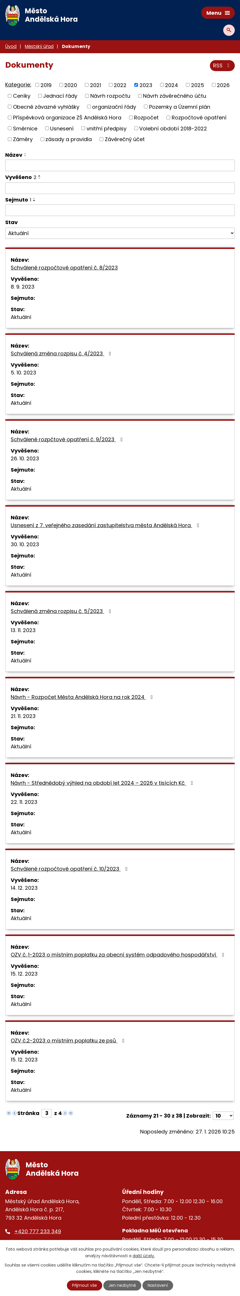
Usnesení (62, 128)
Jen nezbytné (122, 1285)
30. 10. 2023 (25, 544)
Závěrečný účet (125, 139)
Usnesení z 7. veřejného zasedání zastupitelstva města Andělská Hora (106, 525)
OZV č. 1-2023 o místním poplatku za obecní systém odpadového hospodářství (119, 954)
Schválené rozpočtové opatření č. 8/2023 (64, 267)
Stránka (28, 1113)
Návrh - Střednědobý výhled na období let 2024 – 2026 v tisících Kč (103, 783)
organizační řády (114, 106)
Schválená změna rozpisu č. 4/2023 (62, 353)
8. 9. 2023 (22, 286)
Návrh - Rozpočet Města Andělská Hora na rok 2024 (83, 697)
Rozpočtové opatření (199, 117)
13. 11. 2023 (23, 630)
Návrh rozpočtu (110, 95)
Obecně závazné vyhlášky (46, 106)
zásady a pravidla (68, 139)
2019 (46, 84)
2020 (70, 84)
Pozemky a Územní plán (179, 106)
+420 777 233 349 (37, 1231)
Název (13, 154)
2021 (95, 84)
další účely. (144, 1255)
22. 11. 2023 (24, 802)
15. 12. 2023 (24, 973)
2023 (146, 84)
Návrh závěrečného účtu (174, 95)
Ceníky (21, 95)
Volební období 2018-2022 (173, 128)
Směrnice (25, 128)
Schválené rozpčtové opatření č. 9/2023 (68, 439)
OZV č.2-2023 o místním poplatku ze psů (69, 1040)
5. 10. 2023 (23, 372)
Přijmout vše (84, 1285)
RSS (222, 65)
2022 (120, 84)
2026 (223, 84)
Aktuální (21, 317)
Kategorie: (18, 84)
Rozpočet (146, 117)
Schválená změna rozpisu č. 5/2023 (62, 611)
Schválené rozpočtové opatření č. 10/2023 (70, 868)
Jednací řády (60, 95)
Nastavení (158, 1285)
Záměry (23, 139)
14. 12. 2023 (24, 887)
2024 (171, 84)
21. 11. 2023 (23, 716)
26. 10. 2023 (25, 458)
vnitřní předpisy (107, 128)
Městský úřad (39, 46)
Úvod (11, 46)
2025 (197, 84)
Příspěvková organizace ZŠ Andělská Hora (67, 117)
